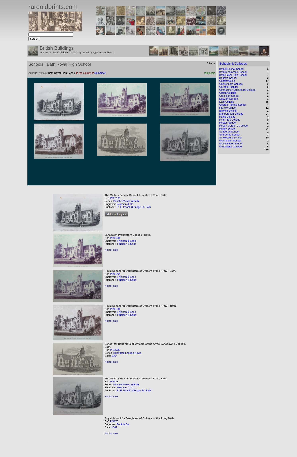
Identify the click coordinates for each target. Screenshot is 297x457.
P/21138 (114, 237)
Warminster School (230, 140)
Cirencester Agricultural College (237, 89)
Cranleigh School (229, 95)
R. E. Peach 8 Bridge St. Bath (134, 207)
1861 (114, 427)
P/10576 (114, 349)
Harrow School (227, 107)
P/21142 (114, 273)
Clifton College (227, 92)
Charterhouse (227, 80)
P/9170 (114, 421)
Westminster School (230, 143)
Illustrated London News (127, 352)
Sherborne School (229, 134)
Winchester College (230, 146)
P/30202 (114, 198)
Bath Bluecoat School (231, 68)
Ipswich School (228, 110)
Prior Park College (229, 119)
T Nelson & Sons (126, 240)
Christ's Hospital (228, 86)
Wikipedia (209, 72)
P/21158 (114, 308)
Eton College (226, 101)
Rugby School (227, 128)
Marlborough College (231, 113)
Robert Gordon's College (233, 125)
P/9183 (114, 381)
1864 (114, 355)
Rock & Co (122, 424)
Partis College (227, 116)
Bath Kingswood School (233, 71)
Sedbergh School (229, 131)
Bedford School (228, 77)
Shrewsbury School (230, 137)
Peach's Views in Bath (126, 201)
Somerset (100, 72)
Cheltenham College (231, 83)
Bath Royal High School (233, 74)
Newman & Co (124, 204)
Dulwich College (228, 98)
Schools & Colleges (233, 63)
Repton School (227, 122)
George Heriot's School (232, 104)
